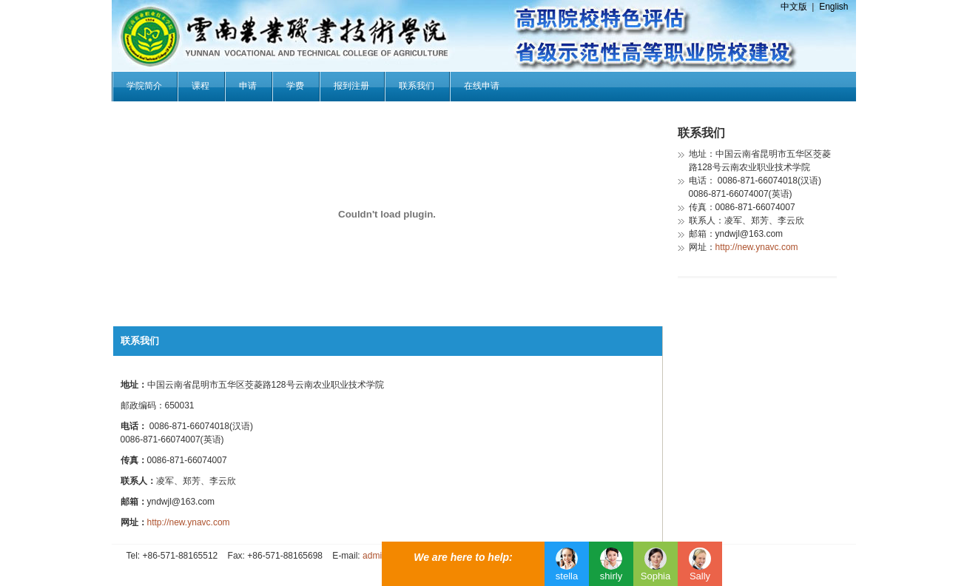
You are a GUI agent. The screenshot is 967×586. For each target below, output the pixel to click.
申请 (248, 86)
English (833, 6)
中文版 (794, 6)
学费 (295, 86)
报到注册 (351, 86)
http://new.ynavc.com (188, 522)
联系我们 (416, 86)
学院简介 (144, 86)
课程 (200, 86)
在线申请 (481, 86)
